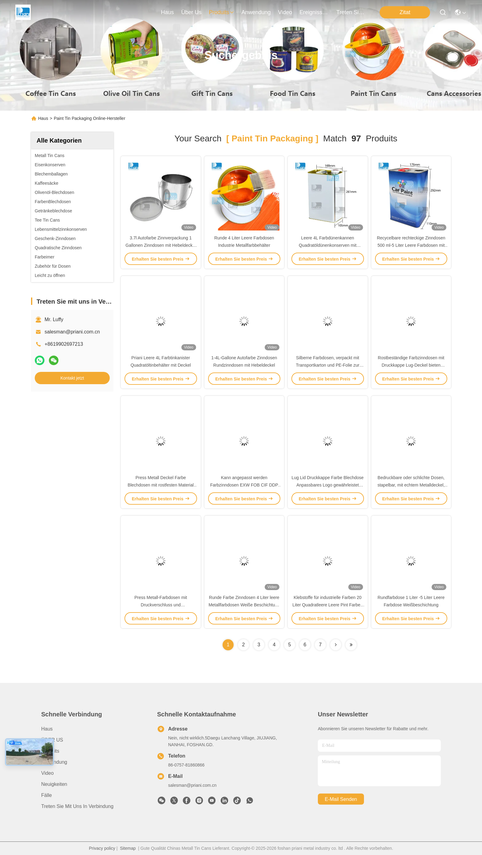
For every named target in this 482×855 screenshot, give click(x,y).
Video (47, 773)
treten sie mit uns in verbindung (351, 12)
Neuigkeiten (54, 784)
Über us (191, 12)
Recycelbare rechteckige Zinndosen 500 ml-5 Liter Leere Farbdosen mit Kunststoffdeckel (411, 245)
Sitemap (128, 848)
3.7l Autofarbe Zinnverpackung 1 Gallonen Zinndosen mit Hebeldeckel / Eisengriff (160, 245)
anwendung (256, 12)
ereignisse (314, 12)
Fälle (46, 795)
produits (221, 12)
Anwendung (54, 762)
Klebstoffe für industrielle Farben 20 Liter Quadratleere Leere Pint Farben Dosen (327, 605)
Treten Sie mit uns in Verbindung (77, 806)
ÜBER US (52, 740)
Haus (167, 12)
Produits (50, 751)
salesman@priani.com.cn (72, 331)
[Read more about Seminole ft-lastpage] (351, 644)
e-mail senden (341, 799)
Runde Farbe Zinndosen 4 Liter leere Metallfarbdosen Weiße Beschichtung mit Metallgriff (244, 605)
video (285, 12)
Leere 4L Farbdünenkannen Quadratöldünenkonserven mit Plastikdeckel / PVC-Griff (328, 245)
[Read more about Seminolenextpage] (335, 644)
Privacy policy (102, 848)
